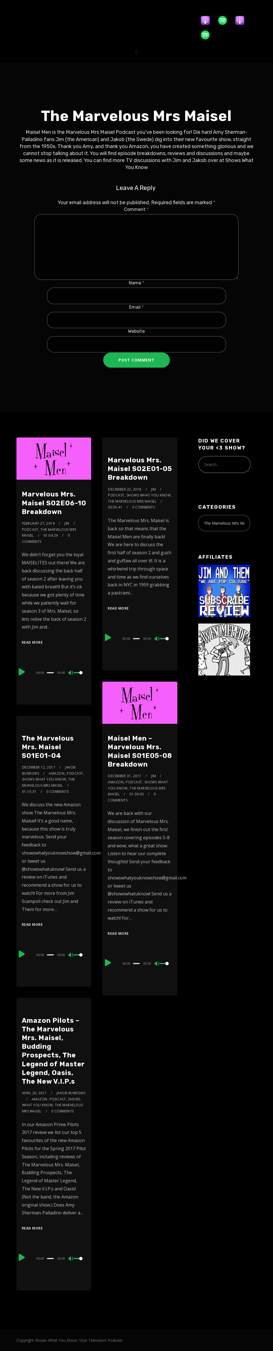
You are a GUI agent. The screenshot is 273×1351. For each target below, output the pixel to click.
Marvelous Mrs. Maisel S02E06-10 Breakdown (54, 502)
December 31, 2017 (124, 776)
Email (136, 307)
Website (136, 331)
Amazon (116, 782)
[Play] (22, 671)
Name (136, 283)
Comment (136, 209)
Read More (32, 642)
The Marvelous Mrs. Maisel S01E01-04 (48, 747)
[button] (136, 52)
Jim (66, 523)
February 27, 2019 (38, 523)
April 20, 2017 (34, 1093)
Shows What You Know (149, 495)
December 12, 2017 (38, 767)
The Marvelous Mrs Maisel (132, 501)
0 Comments (143, 507)
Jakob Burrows (71, 1093)
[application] (54, 672)
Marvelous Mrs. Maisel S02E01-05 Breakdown (140, 468)
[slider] (50, 672)
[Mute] (71, 673)
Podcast (30, 529)
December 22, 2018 (124, 489)
